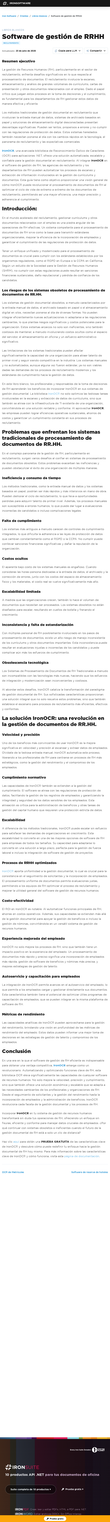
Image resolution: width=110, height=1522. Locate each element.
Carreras (63, 1485)
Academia (79, 1485)
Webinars (94, 1485)
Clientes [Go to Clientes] (24, 16)
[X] (95, 1510)
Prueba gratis (72, 1391)
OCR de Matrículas (13, 1172)
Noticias (35, 1485)
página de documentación (81, 1156)
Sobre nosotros (16, 1485)
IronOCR (54, 393)
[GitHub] (85, 1510)
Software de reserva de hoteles (89, 1172)
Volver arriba (98, 1472)
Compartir (94, 50)
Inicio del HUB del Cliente (45, 1491)
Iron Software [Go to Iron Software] (9, 16)
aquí (16, 1141)
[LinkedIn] (105, 1510)
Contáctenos (72, 1491)
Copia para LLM (66, 50)
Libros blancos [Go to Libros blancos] (39, 16)
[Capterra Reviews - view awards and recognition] (66, 1500)
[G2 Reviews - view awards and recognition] (43, 1500)
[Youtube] (90, 1510)
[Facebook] (100, 1510)
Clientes (49, 1485)
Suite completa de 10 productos (31, 1391)
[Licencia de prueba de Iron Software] (55, 1518)
